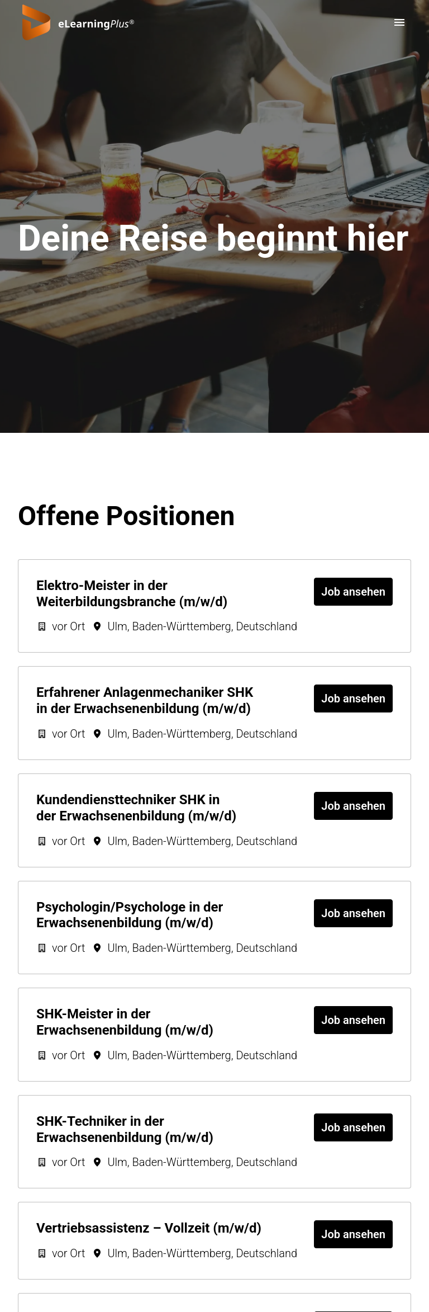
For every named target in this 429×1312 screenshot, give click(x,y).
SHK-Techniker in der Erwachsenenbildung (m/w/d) (124, 1129)
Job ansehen (353, 591)
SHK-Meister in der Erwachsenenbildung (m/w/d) (124, 1022)
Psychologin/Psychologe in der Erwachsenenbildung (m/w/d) (129, 915)
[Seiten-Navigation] (399, 22)
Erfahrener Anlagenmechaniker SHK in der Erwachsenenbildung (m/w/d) (144, 700)
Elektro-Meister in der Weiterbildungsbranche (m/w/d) (131, 594)
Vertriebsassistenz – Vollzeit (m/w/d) (148, 1228)
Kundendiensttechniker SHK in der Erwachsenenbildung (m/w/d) (136, 808)
